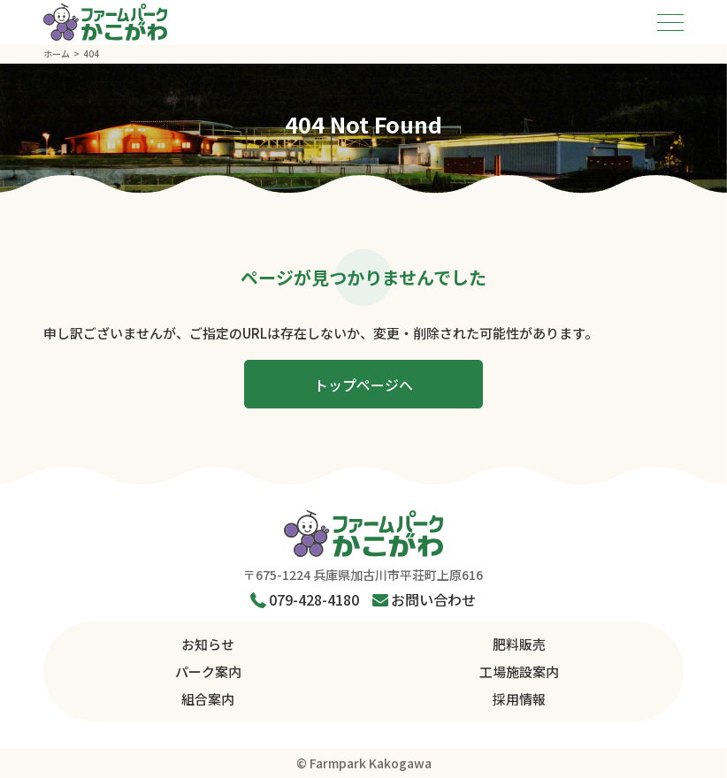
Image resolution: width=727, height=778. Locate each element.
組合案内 (207, 699)
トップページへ (363, 384)
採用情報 (519, 699)
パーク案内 (208, 671)
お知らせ (207, 644)
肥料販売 (519, 644)
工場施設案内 (519, 671)
